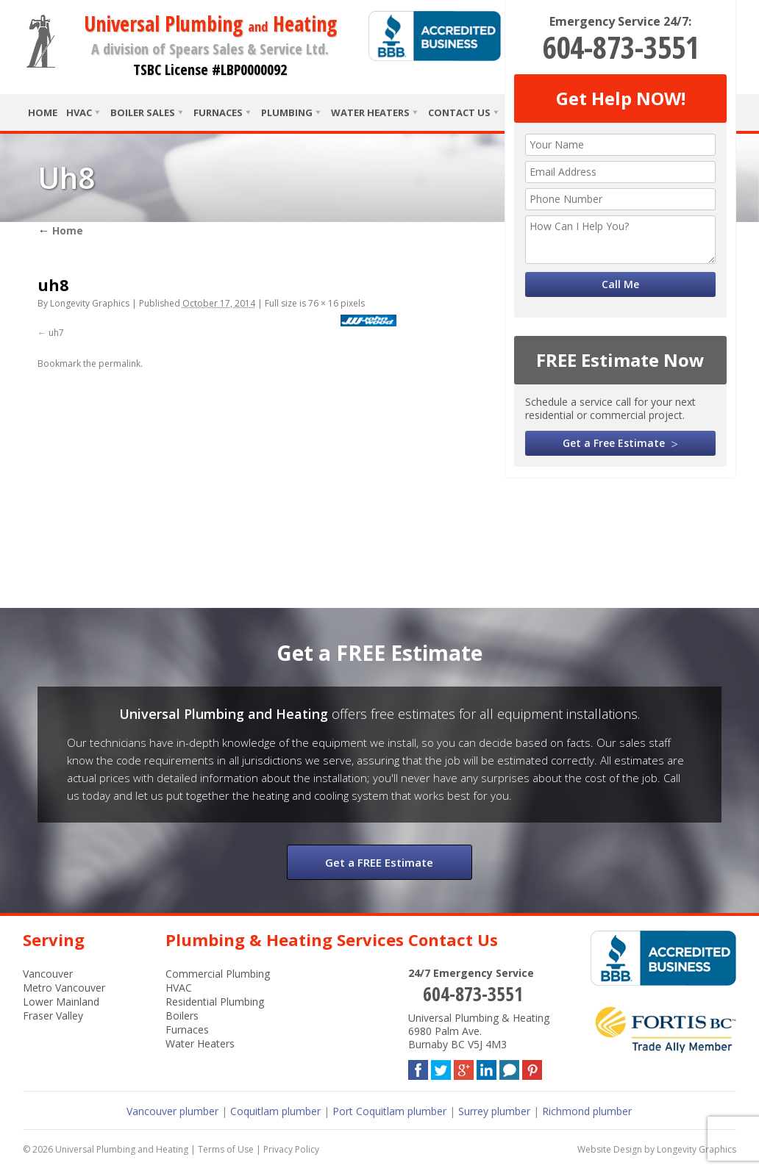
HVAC (79, 112)
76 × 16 (323, 303)
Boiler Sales (142, 112)
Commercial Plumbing (217, 974)
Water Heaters (370, 112)
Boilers (182, 1016)
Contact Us (459, 112)
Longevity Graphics (89, 303)
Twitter (441, 1067)
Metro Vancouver (64, 988)
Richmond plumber (587, 1111)
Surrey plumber (494, 1111)
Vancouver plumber (172, 1111)
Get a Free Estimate (614, 443)
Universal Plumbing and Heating (121, 1149)
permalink (119, 363)
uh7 (56, 332)
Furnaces (218, 112)
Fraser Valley (53, 1016)
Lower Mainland (61, 1002)
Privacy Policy (291, 1149)
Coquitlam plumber (275, 1111)
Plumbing (287, 112)
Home (42, 112)
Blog (509, 1067)
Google (464, 1067)
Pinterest (532, 1067)
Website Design (609, 1149)
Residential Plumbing (214, 1002)
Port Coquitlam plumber (389, 1111)
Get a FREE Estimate (379, 862)
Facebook (418, 1067)
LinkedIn (486, 1067)
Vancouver (48, 974)
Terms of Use (226, 1149)
